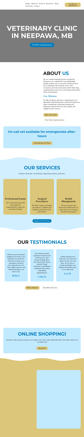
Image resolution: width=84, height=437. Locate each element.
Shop (56, 3)
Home (28, 3)
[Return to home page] (13, 5)
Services (42, 3)
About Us (34, 3)
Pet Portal (29, 6)
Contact (37, 6)
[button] (73, 5)
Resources (49, 3)
